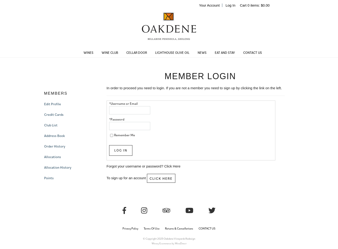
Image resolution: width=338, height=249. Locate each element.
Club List (51, 125)
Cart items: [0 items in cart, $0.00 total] (255, 5)
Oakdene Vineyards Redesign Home (169, 29)
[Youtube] (189, 210)
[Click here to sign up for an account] (161, 178)
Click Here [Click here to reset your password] (172, 166)
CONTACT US (252, 53)
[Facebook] (124, 210)
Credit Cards (54, 114)
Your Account (209, 5)
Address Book (54, 135)
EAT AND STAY (225, 53)
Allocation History (57, 167)
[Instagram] (144, 210)
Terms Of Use (152, 228)
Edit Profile (52, 104)
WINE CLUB (110, 53)
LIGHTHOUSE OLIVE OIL (172, 53)
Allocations (52, 157)
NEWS (202, 53)
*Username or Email (123, 103)
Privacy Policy (130, 228)
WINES (88, 53)
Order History (54, 146)
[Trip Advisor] (166, 210)
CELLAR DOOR (136, 53)
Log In (230, 5)
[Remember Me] (111, 135)
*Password (116, 119)
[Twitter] (212, 210)
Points (49, 178)
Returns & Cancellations (179, 228)
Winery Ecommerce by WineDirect (169, 243)
